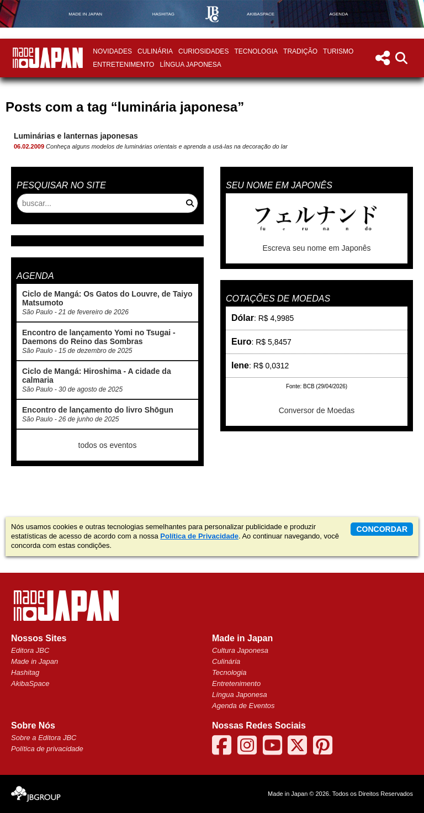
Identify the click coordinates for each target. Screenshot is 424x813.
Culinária (155, 51)
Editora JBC (30, 650)
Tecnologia (256, 51)
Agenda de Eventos (243, 705)
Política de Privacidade (199, 536)
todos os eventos (107, 445)
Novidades (112, 51)
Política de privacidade (47, 749)
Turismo (338, 51)
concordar (381, 529)
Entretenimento (123, 64)
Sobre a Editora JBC (44, 737)
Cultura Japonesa (240, 650)
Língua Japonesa (190, 64)
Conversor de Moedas (317, 410)
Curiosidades (203, 51)
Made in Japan (34, 661)
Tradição (300, 51)
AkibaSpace (30, 683)
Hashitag (25, 672)
